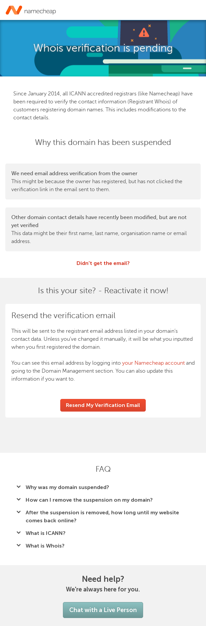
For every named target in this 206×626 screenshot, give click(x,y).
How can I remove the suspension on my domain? (89, 500)
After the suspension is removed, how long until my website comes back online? (102, 516)
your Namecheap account (153, 363)
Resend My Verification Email (103, 405)
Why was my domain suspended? (67, 487)
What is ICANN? (46, 533)
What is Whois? (45, 546)
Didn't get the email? (103, 263)
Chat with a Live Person (103, 610)
